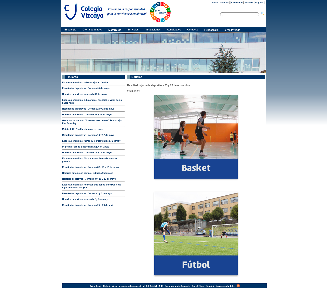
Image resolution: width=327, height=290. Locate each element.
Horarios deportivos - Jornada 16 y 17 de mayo (87, 152)
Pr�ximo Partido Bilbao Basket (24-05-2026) (85, 146)
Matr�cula (114, 30)
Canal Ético (198, 286)
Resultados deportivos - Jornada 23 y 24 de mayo (88, 108)
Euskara (249, 2)
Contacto (192, 29)
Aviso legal (95, 286)
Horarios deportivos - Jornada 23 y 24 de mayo (87, 114)
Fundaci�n (211, 30)
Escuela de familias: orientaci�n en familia (85, 82)
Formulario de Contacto (177, 286)
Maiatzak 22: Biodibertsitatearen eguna (82, 129)
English (259, 2)
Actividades (174, 29)
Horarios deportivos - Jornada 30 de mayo (84, 94)
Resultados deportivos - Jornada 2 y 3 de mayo (87, 193)
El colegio (70, 29)
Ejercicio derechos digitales (220, 286)
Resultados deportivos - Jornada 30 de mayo (85, 88)
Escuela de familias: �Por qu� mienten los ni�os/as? (91, 141)
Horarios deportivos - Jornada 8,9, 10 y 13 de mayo (89, 179)
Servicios (132, 29)
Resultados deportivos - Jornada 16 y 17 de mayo (88, 135)
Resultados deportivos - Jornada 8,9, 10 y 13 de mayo (90, 167)
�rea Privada (232, 30)
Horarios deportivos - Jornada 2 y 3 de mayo (85, 199)
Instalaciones (153, 29)
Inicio (215, 2)
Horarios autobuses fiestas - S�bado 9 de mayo (87, 173)
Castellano (237, 2)
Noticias (224, 2)
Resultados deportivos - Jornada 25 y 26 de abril (87, 205)
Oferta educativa (92, 29)
